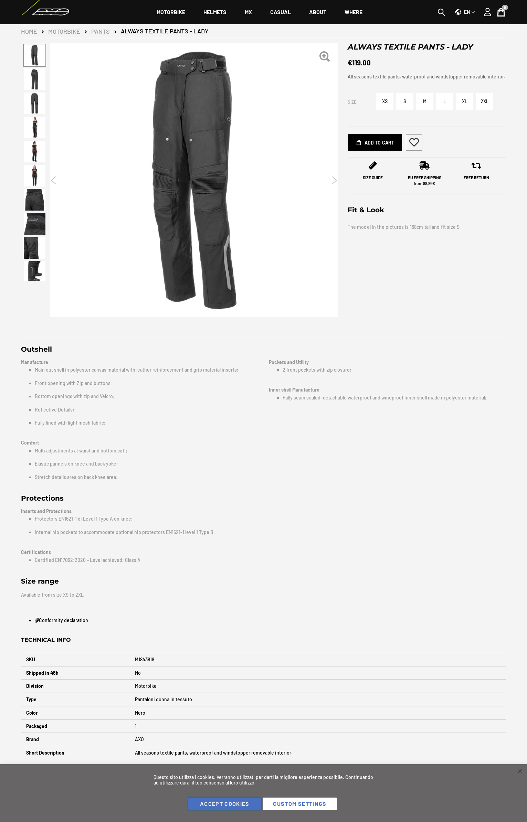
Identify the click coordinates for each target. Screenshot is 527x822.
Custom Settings (299, 803)
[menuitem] (170, 12)
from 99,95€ (424, 180)
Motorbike (64, 31)
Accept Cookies (225, 803)
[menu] (263, 12)
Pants (100, 31)
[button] (465, 12)
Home (29, 31)
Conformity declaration (61, 620)
